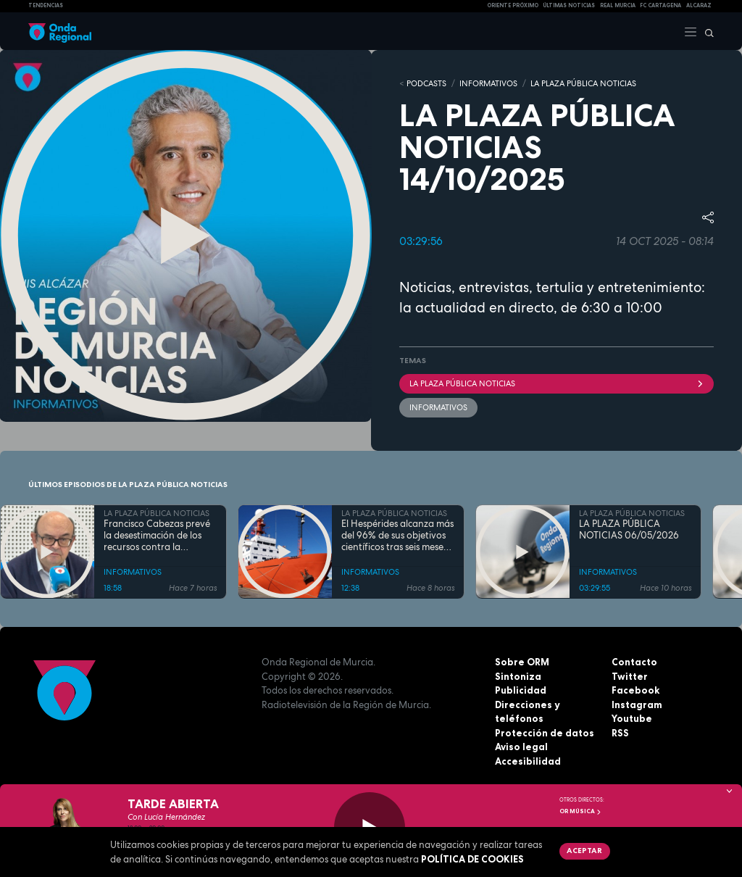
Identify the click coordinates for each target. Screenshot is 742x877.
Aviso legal (521, 746)
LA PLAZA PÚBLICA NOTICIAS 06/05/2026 (629, 529)
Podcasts (426, 83)
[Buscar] (706, 31)
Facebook (635, 690)
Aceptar (584, 850)
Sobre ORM (522, 662)
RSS (620, 733)
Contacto (634, 662)
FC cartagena (660, 5)
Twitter (630, 676)
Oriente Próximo (512, 5)
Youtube (632, 718)
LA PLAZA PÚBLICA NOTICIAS (583, 83)
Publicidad (520, 690)
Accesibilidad (528, 761)
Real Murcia (617, 5)
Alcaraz (699, 5)
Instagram (637, 704)
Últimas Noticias (569, 5)
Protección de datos (544, 733)
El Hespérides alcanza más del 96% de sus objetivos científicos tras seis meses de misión (397, 535)
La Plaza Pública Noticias (556, 383)
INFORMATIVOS (488, 83)
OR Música (580, 811)
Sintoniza (518, 676)
